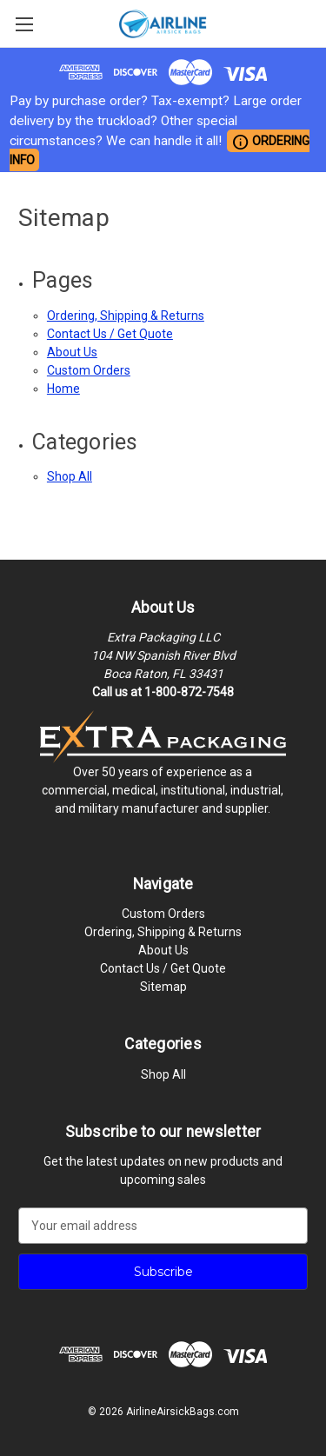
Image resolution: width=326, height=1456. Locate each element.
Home (63, 389)
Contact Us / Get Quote (110, 334)
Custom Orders (88, 370)
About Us (72, 352)
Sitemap (163, 987)
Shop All (69, 476)
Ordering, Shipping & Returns (125, 315)
